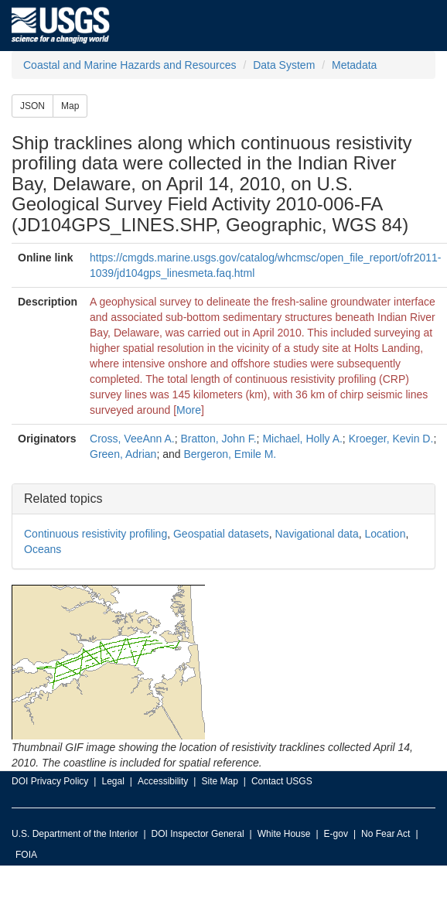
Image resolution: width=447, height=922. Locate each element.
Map (70, 106)
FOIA (26, 854)
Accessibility (163, 781)
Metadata (354, 65)
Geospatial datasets (221, 534)
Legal (112, 781)
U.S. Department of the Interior (75, 833)
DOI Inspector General (198, 833)
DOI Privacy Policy (50, 781)
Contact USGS (281, 781)
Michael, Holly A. (302, 438)
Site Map (219, 781)
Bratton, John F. (219, 438)
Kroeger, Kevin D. (391, 438)
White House (284, 833)
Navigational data (317, 534)
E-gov (336, 833)
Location (384, 534)
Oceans (42, 549)
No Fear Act (385, 833)
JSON (32, 106)
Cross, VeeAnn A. (132, 438)
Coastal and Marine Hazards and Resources (129, 65)
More (188, 410)
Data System (284, 65)
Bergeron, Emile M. (229, 454)
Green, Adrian (123, 454)
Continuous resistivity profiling (95, 534)
